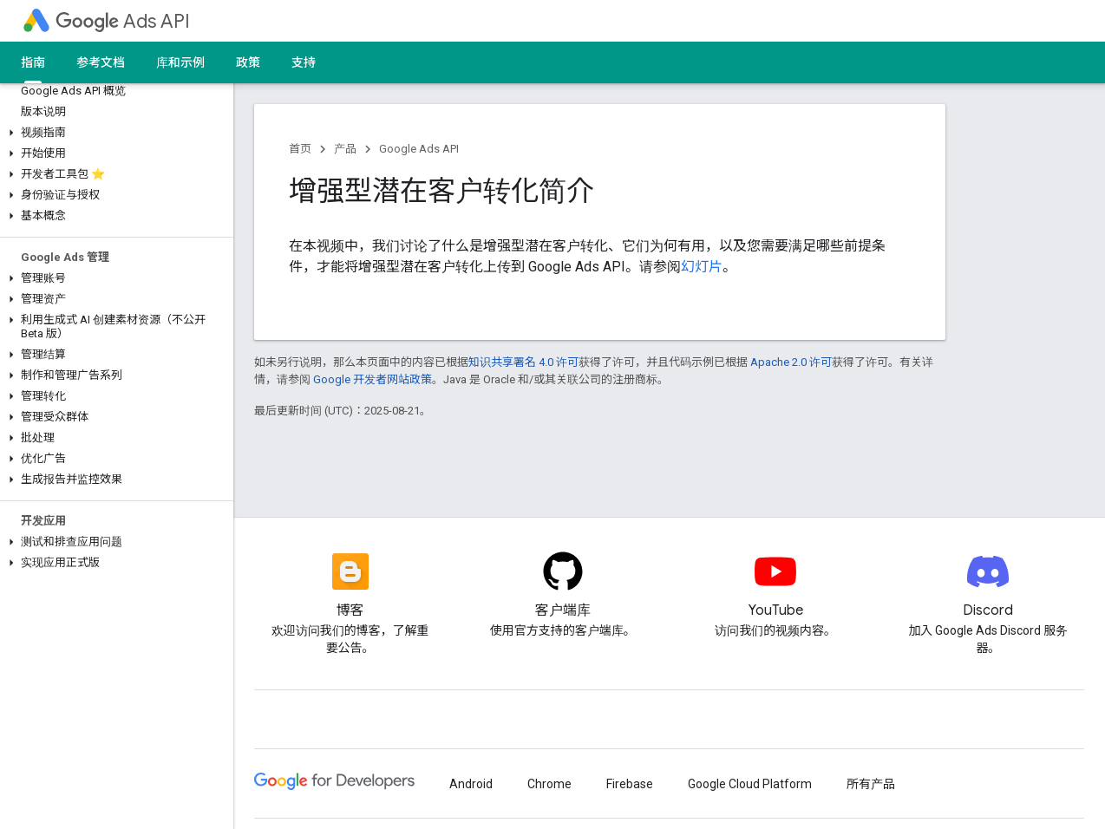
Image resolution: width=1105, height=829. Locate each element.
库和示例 (180, 62)
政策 (248, 62)
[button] (113, 132)
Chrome (549, 784)
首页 (300, 148)
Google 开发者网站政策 (372, 379)
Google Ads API (419, 148)
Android (471, 784)
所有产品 (871, 784)
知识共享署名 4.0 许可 (523, 362)
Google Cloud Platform (750, 784)
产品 (345, 148)
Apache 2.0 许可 (791, 362)
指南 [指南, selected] (33, 62)
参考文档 (100, 62)
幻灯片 (701, 266)
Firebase (629, 784)
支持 (303, 62)
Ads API (123, 21)
